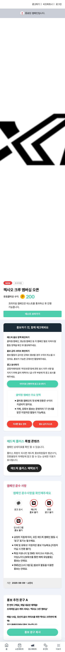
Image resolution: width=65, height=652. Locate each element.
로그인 (59, 4)
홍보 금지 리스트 (45, 424)
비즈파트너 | (48, 4)
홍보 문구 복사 (33, 632)
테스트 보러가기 (32, 313)
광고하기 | (36, 4)
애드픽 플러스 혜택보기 (24, 468)
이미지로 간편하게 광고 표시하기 (32, 384)
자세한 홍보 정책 (19, 424)
